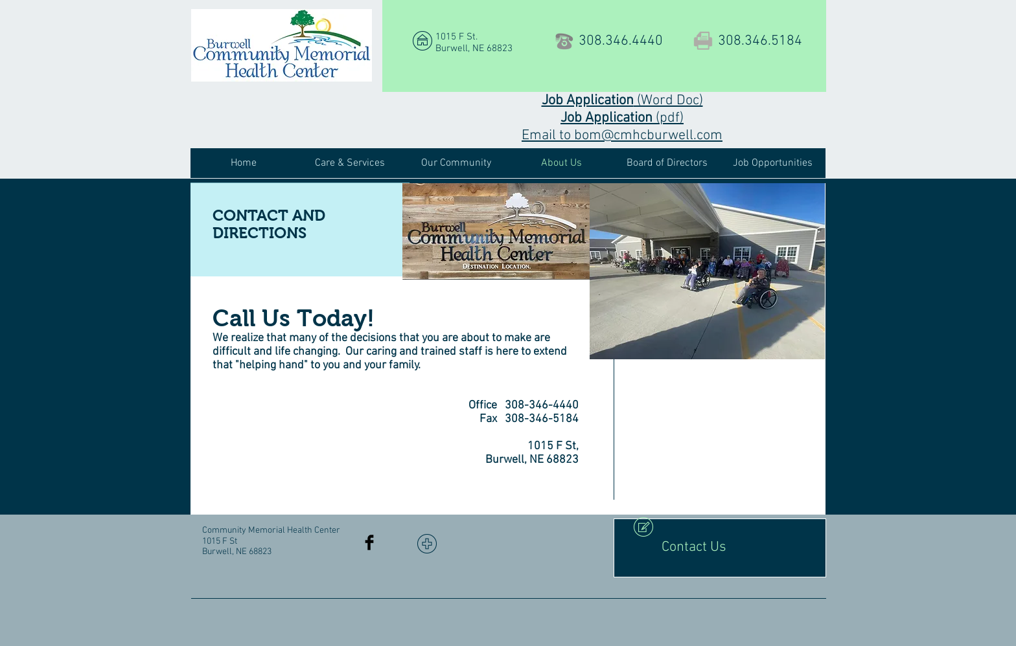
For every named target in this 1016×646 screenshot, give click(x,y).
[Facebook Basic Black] (369, 542)
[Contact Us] (720, 547)
